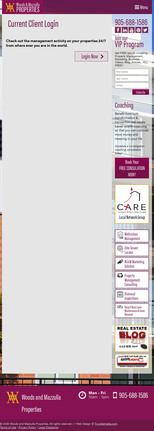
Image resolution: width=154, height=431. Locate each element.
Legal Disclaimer (48, 427)
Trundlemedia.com (106, 424)
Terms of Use (8, 427)
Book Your (132, 168)
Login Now (89, 56)
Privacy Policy (27, 427)
